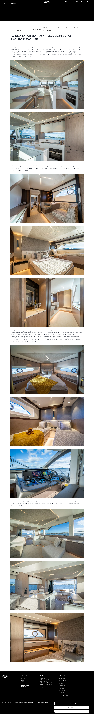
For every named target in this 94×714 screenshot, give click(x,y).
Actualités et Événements (16, 29)
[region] (47, 707)
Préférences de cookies (27, 682)
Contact (67, 1)
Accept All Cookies (71, 711)
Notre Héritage (62, 694)
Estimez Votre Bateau (64, 695)
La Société (61, 688)
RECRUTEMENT (44, 687)
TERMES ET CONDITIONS (46, 684)
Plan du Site (24, 678)
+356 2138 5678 (76, 1)
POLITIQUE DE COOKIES (46, 686)
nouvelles (61, 683)
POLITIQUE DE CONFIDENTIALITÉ (44, 679)
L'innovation (62, 687)
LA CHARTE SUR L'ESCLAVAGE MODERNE (46, 682)
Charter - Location (63, 680)
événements (62, 685)
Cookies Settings (72, 703)
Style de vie (62, 692)
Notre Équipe (62, 690)
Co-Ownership (62, 682)
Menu (3, 3)
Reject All (71, 707)
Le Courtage (62, 678)
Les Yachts (12, 3)
